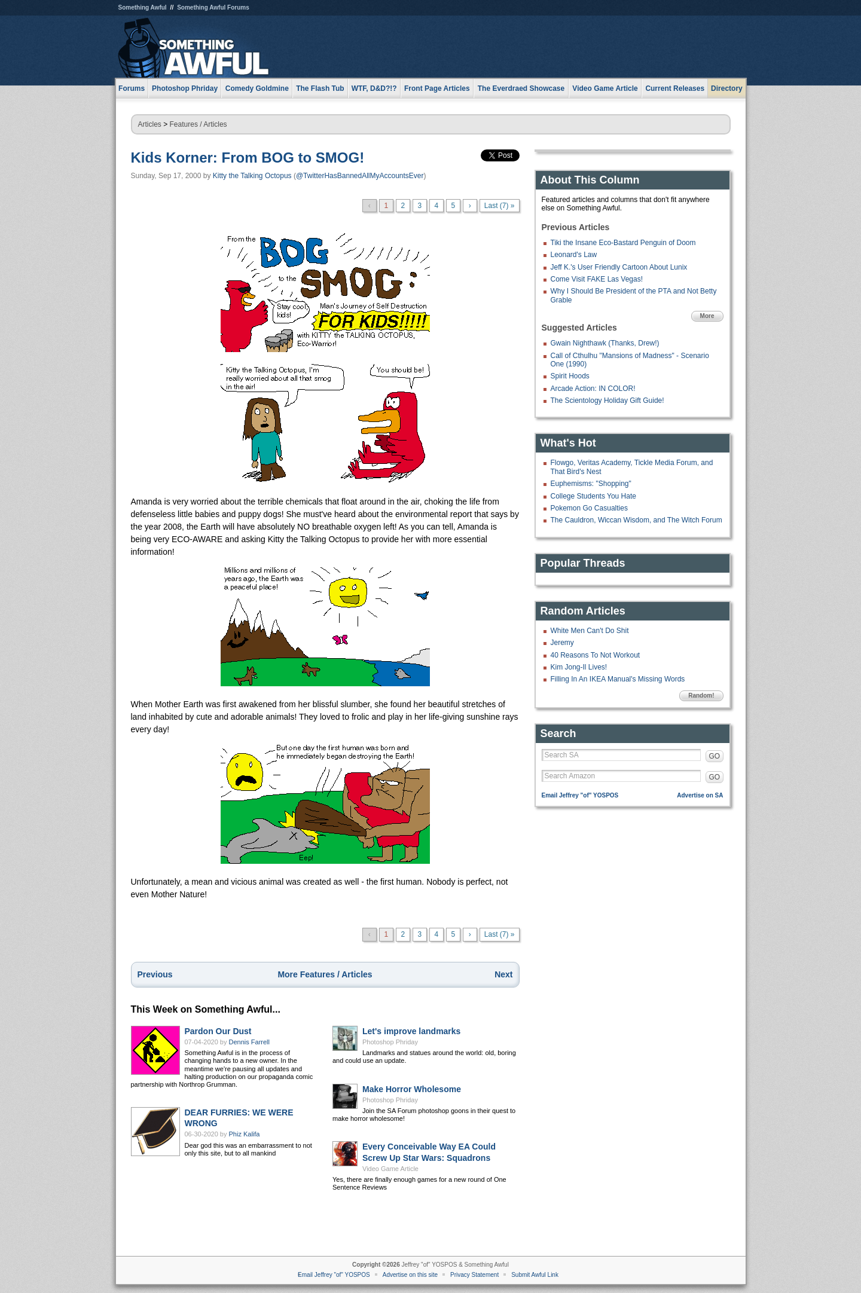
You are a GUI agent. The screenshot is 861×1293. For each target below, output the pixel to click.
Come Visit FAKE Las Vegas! (597, 279)
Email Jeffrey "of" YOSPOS (580, 795)
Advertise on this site (410, 1274)
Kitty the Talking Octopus (252, 176)
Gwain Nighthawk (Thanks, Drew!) (605, 343)
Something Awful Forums (213, 7)
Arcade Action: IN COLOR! (593, 388)
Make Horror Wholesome (411, 1089)
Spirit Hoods (570, 376)
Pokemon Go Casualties (589, 508)
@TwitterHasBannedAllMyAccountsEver (360, 176)
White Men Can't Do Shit (590, 630)
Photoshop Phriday (390, 1042)
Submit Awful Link (534, 1274)
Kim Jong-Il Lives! (579, 667)
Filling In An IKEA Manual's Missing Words (618, 679)
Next (503, 974)
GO (714, 756)
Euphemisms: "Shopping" (591, 483)
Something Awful (142, 7)
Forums (131, 88)
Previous (155, 974)
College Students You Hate (593, 496)
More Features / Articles (324, 974)
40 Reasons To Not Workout (595, 655)
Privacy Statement (474, 1274)
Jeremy (562, 642)
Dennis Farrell (249, 1042)
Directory (727, 88)
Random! (701, 695)
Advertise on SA (700, 795)
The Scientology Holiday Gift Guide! (607, 400)
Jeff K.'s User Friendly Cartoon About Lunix (619, 267)
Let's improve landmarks (411, 1031)
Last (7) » (499, 205)
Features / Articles (198, 124)
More (707, 316)
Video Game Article (390, 1168)
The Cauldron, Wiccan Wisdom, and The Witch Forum (636, 520)
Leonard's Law (574, 254)
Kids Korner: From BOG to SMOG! (248, 157)
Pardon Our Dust (218, 1031)
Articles (149, 124)
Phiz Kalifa (244, 1134)
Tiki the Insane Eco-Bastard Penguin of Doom (623, 243)
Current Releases (674, 88)
